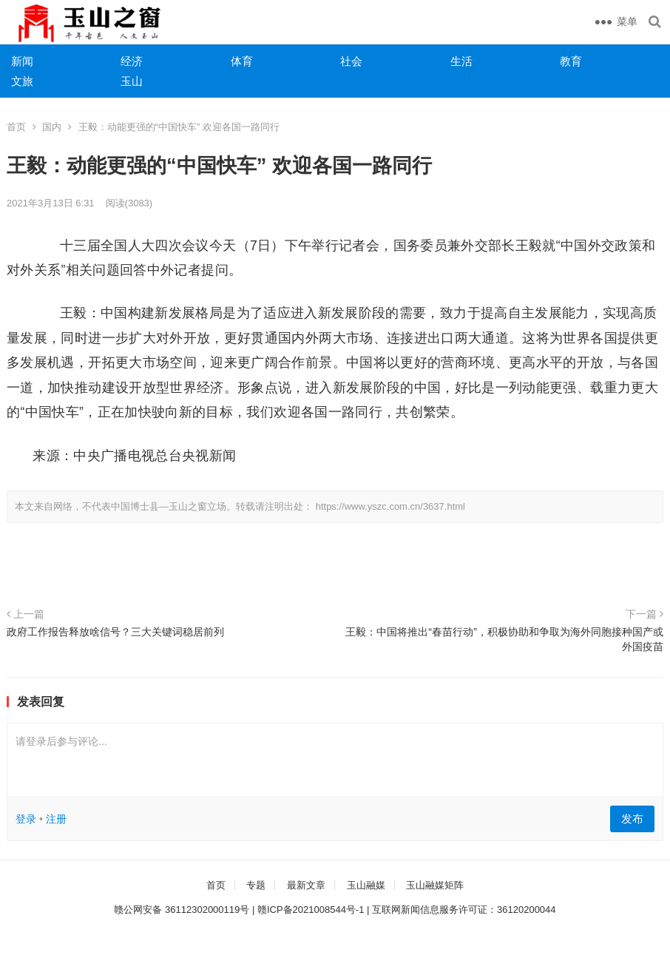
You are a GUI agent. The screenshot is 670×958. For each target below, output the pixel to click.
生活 (461, 61)
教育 (571, 61)
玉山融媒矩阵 (435, 885)
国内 (51, 126)
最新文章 (306, 885)
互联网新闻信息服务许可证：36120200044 (464, 909)
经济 (132, 61)
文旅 (22, 81)
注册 (56, 819)
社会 (351, 61)
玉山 (132, 81)
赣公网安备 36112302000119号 (181, 909)
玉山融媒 (366, 885)
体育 (242, 61)
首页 (16, 126)
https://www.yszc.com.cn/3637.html (390, 506)
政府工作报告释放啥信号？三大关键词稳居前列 (115, 632)
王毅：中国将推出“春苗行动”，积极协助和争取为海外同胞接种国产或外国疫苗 (504, 639)
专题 (255, 885)
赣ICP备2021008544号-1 (311, 909)
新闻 (22, 61)
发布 (632, 818)
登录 (26, 819)
